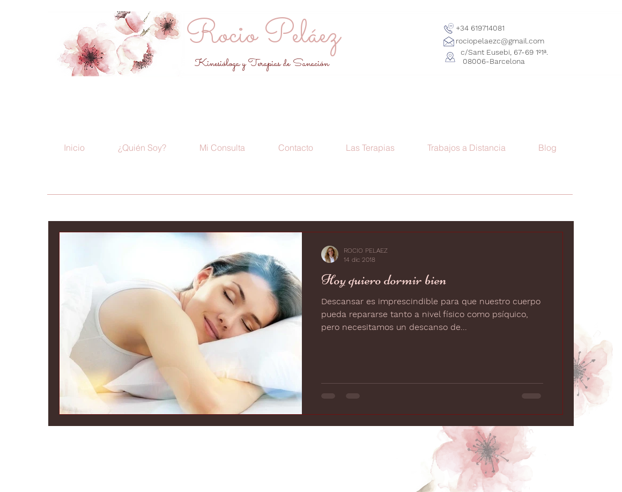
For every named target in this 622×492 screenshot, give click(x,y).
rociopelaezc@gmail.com (500, 40)
